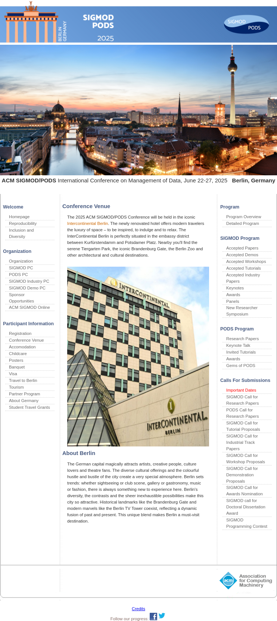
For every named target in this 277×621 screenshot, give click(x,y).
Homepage (19, 216)
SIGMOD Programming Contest (246, 523)
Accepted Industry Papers (243, 278)
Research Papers (242, 338)
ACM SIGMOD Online (29, 307)
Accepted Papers (242, 248)
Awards (233, 294)
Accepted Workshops (246, 261)
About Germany (23, 400)
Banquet (17, 367)
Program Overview (243, 216)
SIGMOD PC (21, 268)
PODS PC (18, 274)
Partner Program (24, 394)
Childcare (18, 353)
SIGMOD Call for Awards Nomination (244, 490)
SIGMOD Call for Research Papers (242, 400)
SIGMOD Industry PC (29, 281)
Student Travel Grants (29, 407)
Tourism (16, 387)
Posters (16, 360)
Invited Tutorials (241, 352)
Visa (13, 373)
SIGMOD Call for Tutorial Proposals (243, 426)
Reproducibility (23, 223)
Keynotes (235, 288)
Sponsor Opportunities (21, 297)
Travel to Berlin (23, 380)
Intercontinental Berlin (87, 223)
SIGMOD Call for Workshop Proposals (245, 458)
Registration (20, 333)
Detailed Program (242, 223)
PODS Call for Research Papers (242, 413)
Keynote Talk (238, 345)
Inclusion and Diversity (21, 233)
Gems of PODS (240, 365)
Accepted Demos (242, 255)
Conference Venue (26, 340)
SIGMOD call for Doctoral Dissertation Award (245, 506)
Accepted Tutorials (243, 268)
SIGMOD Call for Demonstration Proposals (242, 474)
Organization (21, 261)
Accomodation (22, 347)
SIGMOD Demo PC (27, 288)
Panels (232, 301)
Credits (138, 608)
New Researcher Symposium (242, 310)
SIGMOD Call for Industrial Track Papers (242, 442)
